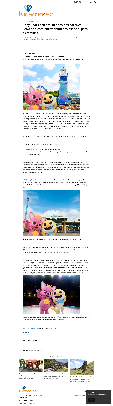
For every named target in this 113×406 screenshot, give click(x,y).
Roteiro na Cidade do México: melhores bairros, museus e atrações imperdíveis (28, 376)
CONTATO (84, 395)
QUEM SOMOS (77, 395)
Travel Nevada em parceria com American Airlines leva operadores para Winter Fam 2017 (54, 59)
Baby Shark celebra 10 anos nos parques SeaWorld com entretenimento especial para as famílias (55, 29)
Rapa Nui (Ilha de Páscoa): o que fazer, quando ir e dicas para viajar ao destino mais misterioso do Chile (82, 379)
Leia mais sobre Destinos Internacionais (33, 350)
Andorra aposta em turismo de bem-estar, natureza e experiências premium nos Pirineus (55, 376)
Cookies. (91, 392)
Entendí (91, 399)
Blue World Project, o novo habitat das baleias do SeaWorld (44, 57)
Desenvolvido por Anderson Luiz (27, 403)
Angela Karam (35, 328)
